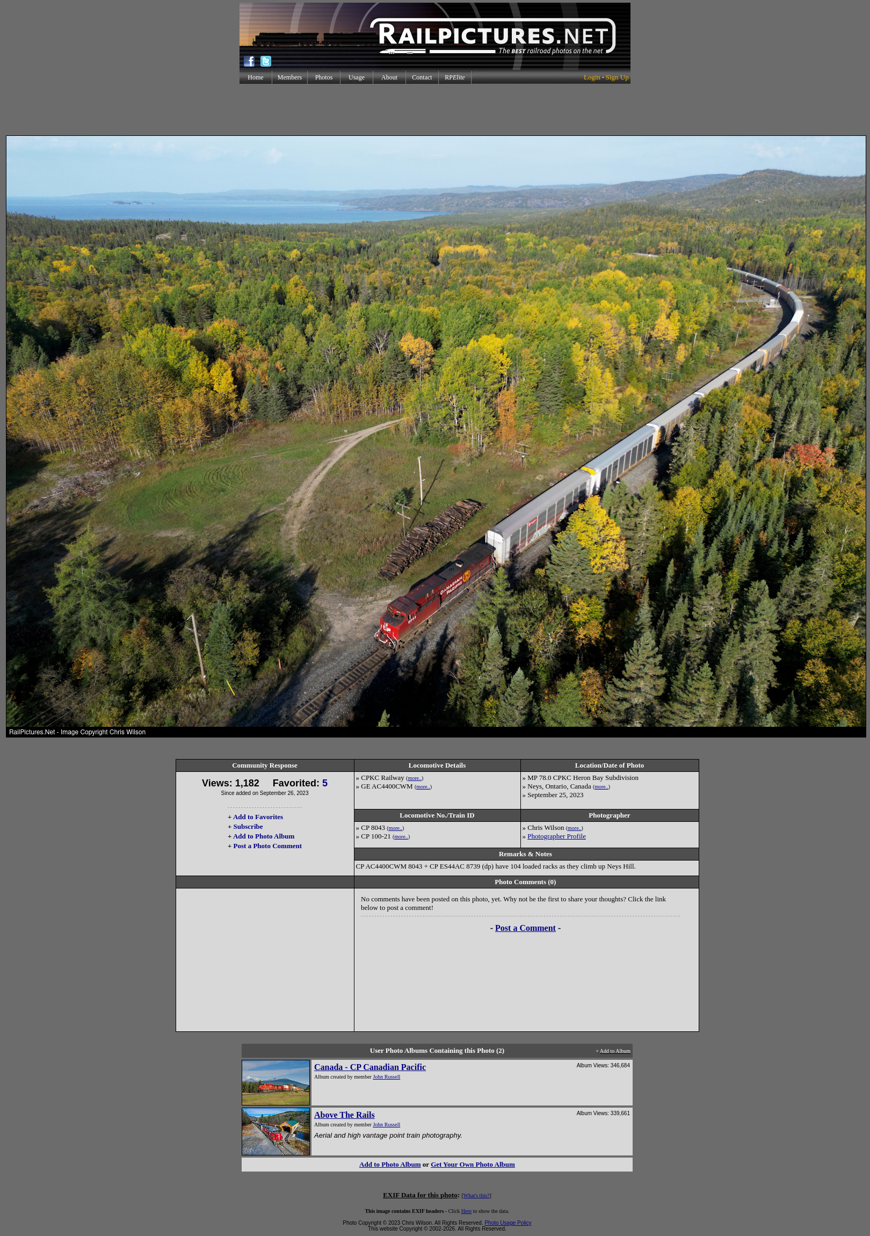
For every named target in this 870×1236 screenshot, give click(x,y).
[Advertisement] (435, 109)
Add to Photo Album (264, 836)
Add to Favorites (258, 817)
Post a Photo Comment (268, 846)
